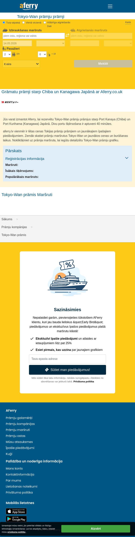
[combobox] (34, 36)
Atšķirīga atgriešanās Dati (58, 24)
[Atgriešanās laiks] (118, 43)
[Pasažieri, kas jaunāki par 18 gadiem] (42, 54)
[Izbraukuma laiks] (50, 43)
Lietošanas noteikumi (21, 486)
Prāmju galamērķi (19, 418)
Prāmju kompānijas (20, 424)
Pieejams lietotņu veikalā (16, 511)
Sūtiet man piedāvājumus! (67, 369)
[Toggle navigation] (110, 6)
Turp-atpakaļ (13, 22)
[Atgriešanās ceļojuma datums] (84, 43)
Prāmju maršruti (18, 430)
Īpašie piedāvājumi (20, 448)
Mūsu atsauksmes (19, 442)
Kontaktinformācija (20, 474)
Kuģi (9, 454)
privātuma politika (16, 532)
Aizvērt (96, 528)
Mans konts (14, 468)
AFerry (11, 410)
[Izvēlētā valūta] (21, 64)
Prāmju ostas (15, 436)
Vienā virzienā (33, 22)
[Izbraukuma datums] (17, 43)
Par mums (13, 480)
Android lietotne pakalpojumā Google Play (16, 519)
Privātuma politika (83, 381)
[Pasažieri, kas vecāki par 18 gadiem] (7, 54)
